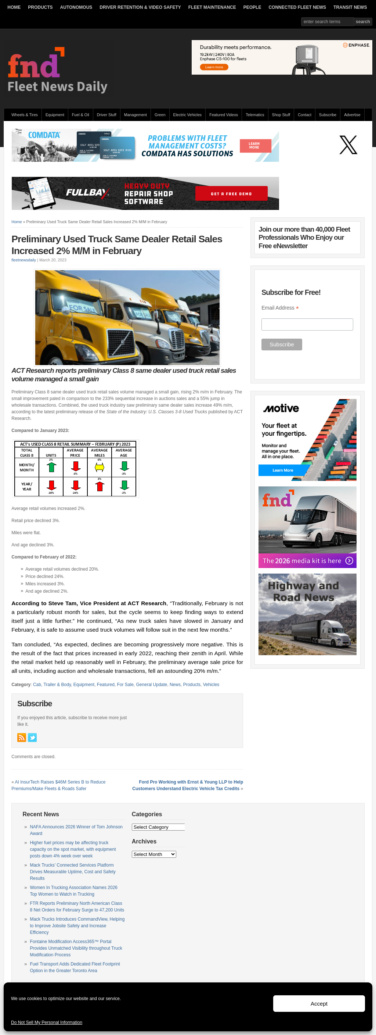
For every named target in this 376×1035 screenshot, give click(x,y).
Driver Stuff (106, 115)
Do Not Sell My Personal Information (46, 1022)
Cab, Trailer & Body (52, 684)
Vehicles (211, 684)
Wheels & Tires (24, 115)
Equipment (55, 115)
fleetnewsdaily (23, 260)
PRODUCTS (40, 7)
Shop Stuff (281, 115)
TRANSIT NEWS (350, 7)
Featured (106, 684)
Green (160, 115)
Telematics (255, 115)
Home (16, 222)
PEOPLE (252, 7)
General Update (151, 684)
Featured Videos (223, 115)
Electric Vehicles (187, 115)
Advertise (352, 115)
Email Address (280, 307)
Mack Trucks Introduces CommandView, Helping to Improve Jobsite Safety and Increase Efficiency (77, 926)
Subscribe (327, 115)
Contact (304, 115)
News (175, 684)
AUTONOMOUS (76, 7)
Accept (319, 1003)
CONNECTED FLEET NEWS (297, 7)
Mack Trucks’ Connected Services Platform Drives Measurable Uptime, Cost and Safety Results (72, 872)
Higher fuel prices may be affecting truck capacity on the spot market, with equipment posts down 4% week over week (73, 849)
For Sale (125, 684)
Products (191, 684)
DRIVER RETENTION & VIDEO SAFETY (140, 7)
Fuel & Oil (80, 115)
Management (135, 115)
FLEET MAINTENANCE (212, 7)
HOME (14, 7)
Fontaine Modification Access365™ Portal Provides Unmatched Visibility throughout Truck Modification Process (76, 948)
